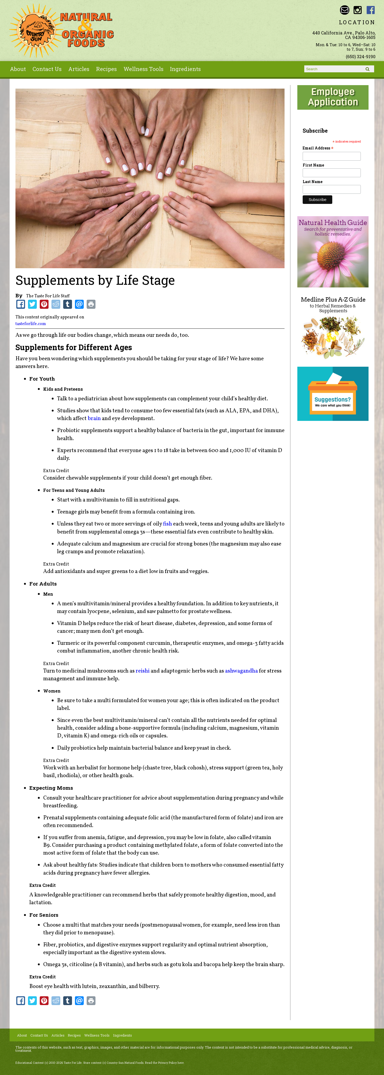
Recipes (106, 69)
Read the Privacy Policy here (164, 1063)
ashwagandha (241, 671)
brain (94, 418)
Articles (78, 69)
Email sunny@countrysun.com (344, 10)
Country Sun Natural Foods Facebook (370, 10)
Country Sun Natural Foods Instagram (357, 10)
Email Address (318, 148)
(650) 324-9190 (360, 56)
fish (167, 524)
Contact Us (47, 69)
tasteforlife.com (30, 324)
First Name (313, 165)
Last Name (312, 181)
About (18, 69)
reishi (143, 671)
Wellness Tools (143, 69)
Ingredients (185, 69)
